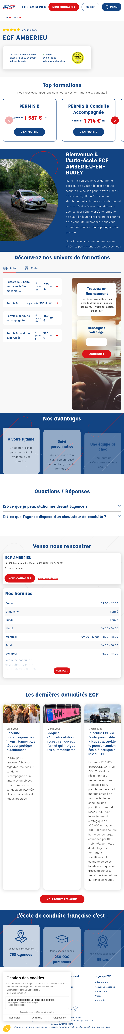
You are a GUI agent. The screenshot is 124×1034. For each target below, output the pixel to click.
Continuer (96, 354)
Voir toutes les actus (62, 899)
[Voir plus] (62, 670)
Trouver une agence (105, 986)
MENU (112, 7)
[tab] (9, 268)
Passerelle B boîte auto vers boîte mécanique (32, 286)
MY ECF (90, 7)
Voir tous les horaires (54, 61)
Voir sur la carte (18, 61)
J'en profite (29, 131)
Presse (98, 995)
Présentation (101, 982)
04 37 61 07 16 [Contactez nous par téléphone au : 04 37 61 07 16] (16, 568)
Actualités (100, 1000)
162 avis (33, 29)
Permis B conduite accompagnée (32, 318)
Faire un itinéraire (48, 578)
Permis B (32, 303)
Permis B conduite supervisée (32, 335)
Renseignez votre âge (96, 330)
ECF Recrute (101, 991)
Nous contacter (63, 7)
